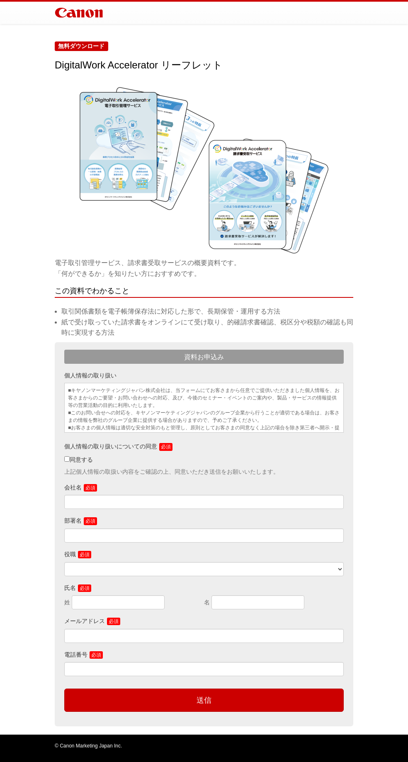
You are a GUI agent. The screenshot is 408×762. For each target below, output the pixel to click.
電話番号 (75, 654)
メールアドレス (84, 621)
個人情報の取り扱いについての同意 (110, 446)
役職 (70, 554)
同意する (81, 459)
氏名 (70, 587)
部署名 (73, 520)
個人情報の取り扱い (90, 375)
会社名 (73, 487)
